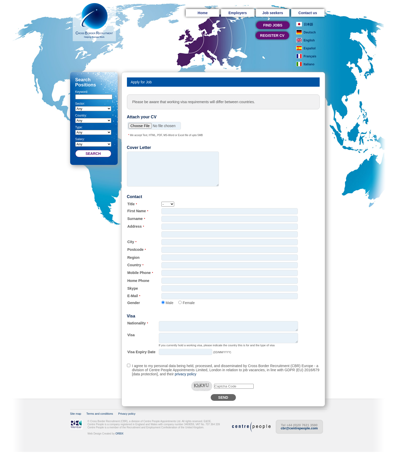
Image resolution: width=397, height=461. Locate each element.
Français (310, 56)
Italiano (309, 64)
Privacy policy (126, 422)
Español (310, 48)
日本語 (308, 24)
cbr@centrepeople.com (299, 437)
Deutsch (310, 32)
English (309, 40)
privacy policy (185, 383)
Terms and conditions (99, 422)
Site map (75, 422)
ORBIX (119, 442)
